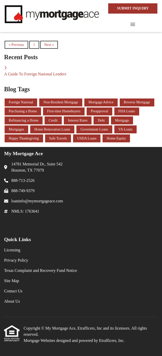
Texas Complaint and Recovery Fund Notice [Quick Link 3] (40, 270)
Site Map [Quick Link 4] (11, 281)
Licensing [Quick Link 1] (12, 250)
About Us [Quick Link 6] (12, 301)
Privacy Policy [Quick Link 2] (16, 260)
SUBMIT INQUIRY (133, 8)
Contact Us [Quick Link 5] (13, 291)
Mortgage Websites (40, 340)
